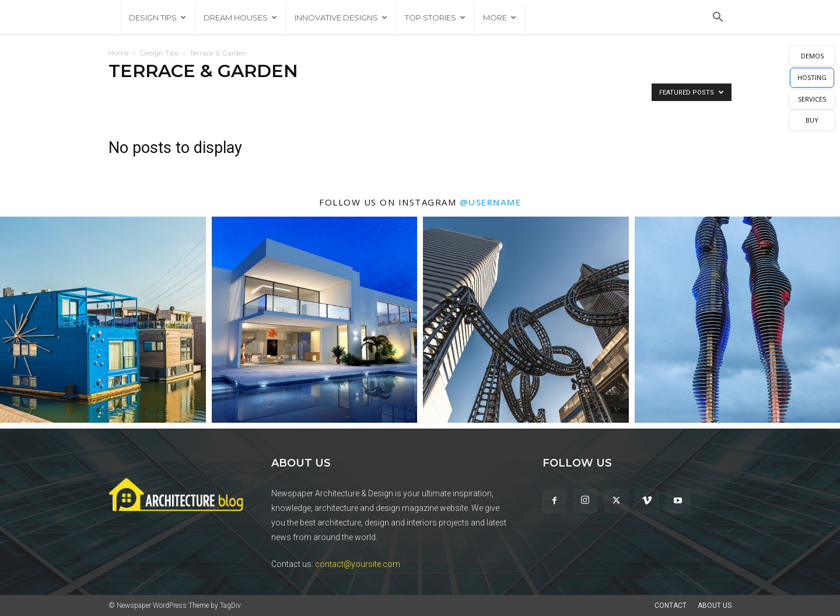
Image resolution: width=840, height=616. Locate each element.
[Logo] (114, 17)
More (499, 17)
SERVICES (812, 99)
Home (118, 52)
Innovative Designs (341, 17)
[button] (718, 18)
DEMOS (812, 55)
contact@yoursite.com (357, 564)
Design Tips (157, 17)
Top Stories (435, 17)
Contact (670, 605)
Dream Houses (240, 17)
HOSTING (812, 77)
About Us (715, 605)
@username (491, 202)
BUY (812, 120)
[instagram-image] (103, 320)
